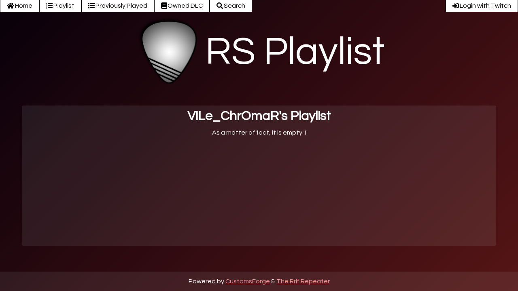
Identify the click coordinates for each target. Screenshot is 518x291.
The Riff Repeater (303, 281)
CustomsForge (247, 281)
